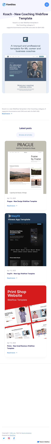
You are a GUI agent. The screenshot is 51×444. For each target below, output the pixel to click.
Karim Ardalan (26, 433)
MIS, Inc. (13, 433)
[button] (47, 4)
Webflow (12, 435)
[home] (9, 4)
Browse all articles (25, 135)
